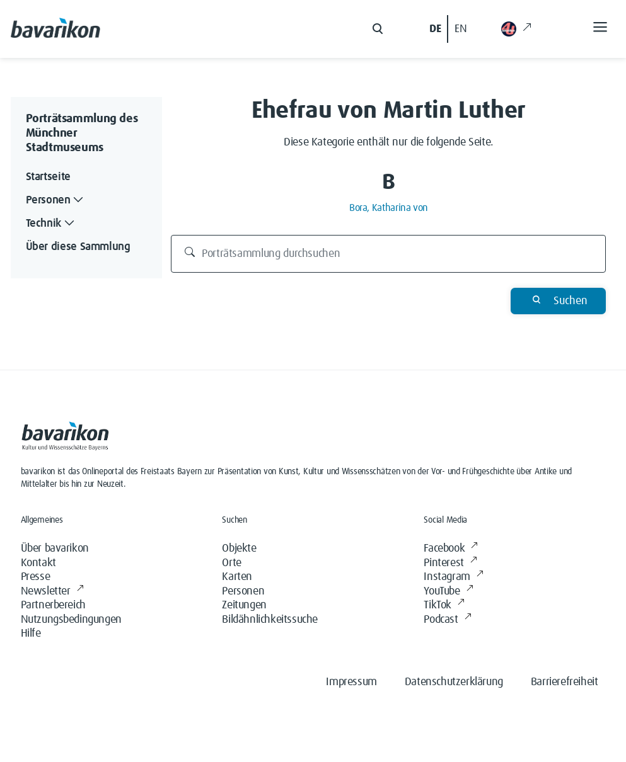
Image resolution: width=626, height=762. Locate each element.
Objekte (239, 548)
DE (435, 29)
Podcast (447, 620)
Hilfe (31, 633)
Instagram (453, 577)
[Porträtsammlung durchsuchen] (388, 254)
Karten (237, 577)
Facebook (450, 549)
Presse (35, 577)
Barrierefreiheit (564, 682)
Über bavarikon (55, 548)
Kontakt (38, 563)
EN (461, 29)
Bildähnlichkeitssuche (270, 619)
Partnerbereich (53, 605)
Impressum (351, 682)
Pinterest (450, 563)
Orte (231, 563)
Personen (243, 591)
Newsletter (52, 591)
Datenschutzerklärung (454, 682)
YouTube (448, 591)
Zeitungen (244, 605)
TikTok (444, 605)
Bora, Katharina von (388, 208)
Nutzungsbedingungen (71, 619)
